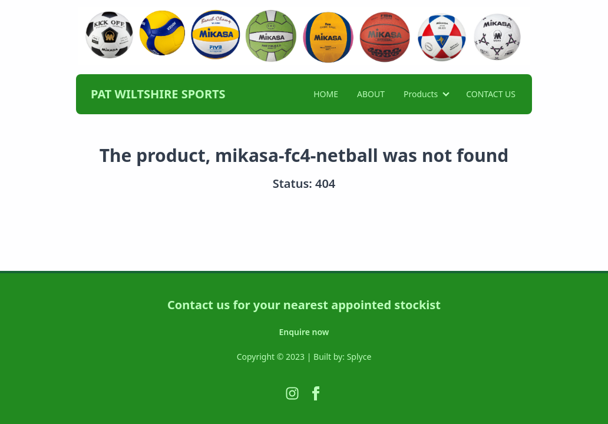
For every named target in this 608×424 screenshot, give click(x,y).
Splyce (359, 356)
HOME (325, 94)
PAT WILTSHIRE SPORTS (158, 94)
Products (421, 94)
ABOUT (371, 94)
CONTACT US (491, 94)
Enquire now (304, 331)
